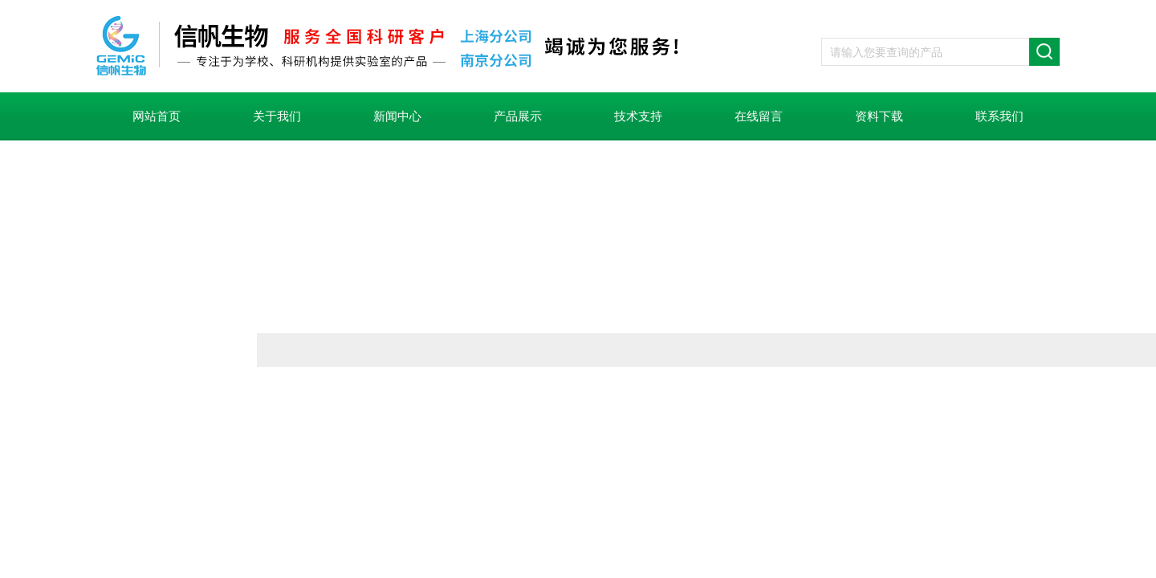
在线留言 (759, 116)
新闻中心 (397, 116)
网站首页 (156, 116)
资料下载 (879, 116)
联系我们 (999, 116)
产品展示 (518, 116)
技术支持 (638, 116)
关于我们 (277, 116)
